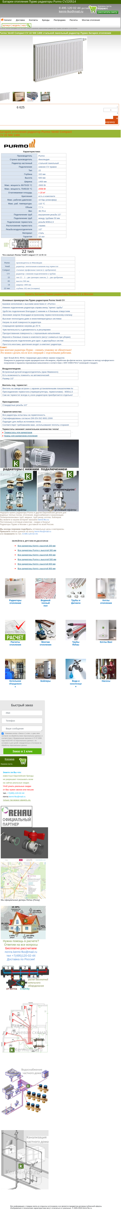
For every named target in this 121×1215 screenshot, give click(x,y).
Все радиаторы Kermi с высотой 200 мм (36, 546)
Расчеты (74, 20)
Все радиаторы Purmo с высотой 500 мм (37, 559)
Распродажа (59, 20)
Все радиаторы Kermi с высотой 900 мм (36, 568)
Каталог (8, 20)
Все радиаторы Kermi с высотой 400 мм (36, 555)
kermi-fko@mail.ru (71, 11)
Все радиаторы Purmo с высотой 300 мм (37, 550)
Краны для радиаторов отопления (20, 436)
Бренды (45, 20)
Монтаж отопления (91, 20)
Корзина (9, 759)
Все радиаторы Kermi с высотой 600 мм (36, 564)
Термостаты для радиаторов (18, 432)
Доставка (20, 20)
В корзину (111, 120)
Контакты (33, 20)
